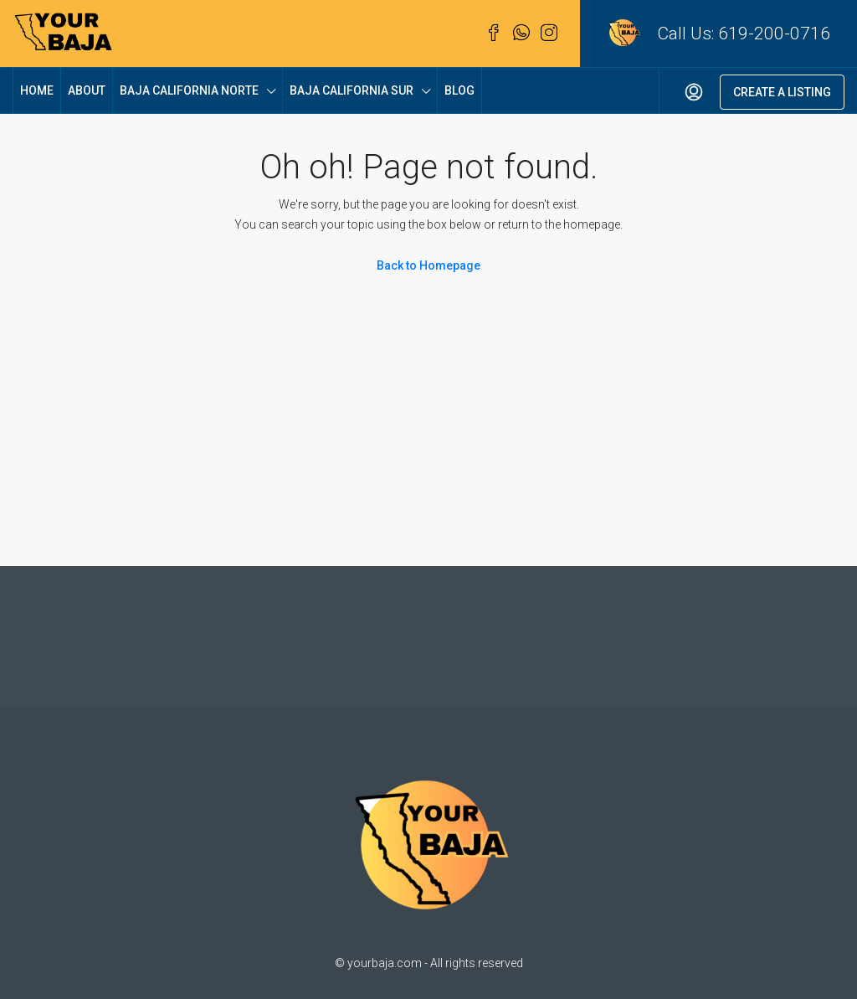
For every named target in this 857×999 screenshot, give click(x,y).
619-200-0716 (774, 33)
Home (37, 90)
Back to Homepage (428, 265)
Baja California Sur (351, 90)
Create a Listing (782, 92)
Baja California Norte (189, 90)
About (86, 90)
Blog (459, 90)
